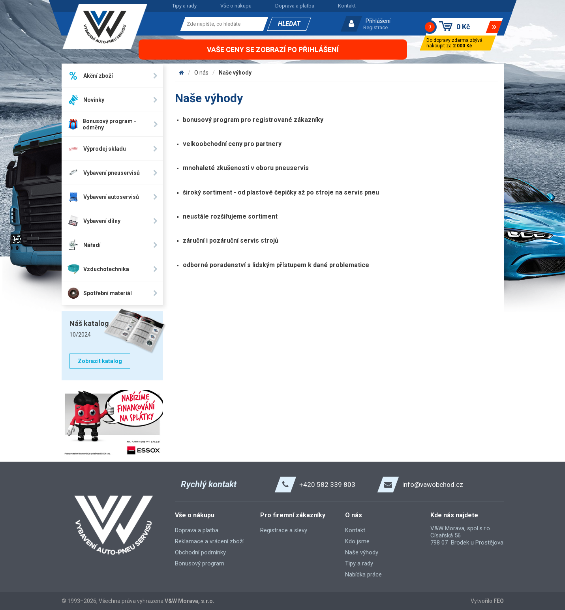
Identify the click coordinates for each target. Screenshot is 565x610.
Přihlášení (378, 20)
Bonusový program (199, 563)
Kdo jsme (357, 541)
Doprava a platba (294, 6)
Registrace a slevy (283, 530)
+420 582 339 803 (327, 484)
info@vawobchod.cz (432, 484)
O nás (201, 72)
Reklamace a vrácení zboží (209, 541)
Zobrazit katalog (100, 361)
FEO (499, 601)
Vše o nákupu (236, 6)
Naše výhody (235, 72)
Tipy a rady (184, 6)
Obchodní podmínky (200, 552)
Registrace (375, 27)
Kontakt (347, 6)
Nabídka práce (363, 574)
